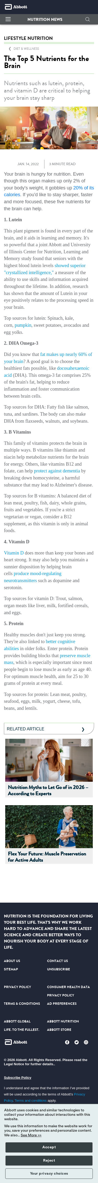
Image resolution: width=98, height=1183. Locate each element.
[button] (44, 19)
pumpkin (23, 325)
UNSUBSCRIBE (58, 969)
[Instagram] (86, 1042)
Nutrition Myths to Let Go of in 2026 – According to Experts (48, 790)
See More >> (31, 1135)
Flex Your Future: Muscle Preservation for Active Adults (47, 857)
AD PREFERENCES (62, 1003)
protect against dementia (57, 470)
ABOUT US (12, 960)
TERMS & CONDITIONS (22, 1003)
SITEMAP (11, 969)
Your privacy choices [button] (49, 1173)
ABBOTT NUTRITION (63, 1021)
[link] (26, 49)
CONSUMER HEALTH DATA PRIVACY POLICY (68, 991)
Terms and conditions (31, 1100)
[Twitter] (76, 1042)
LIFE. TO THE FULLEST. (21, 1029)
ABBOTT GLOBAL (17, 1021)
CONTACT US (57, 960)
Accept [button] (49, 1147)
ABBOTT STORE (59, 1029)
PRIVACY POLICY (17, 986)
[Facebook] (67, 1042)
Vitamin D (14, 553)
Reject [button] (49, 1160)
